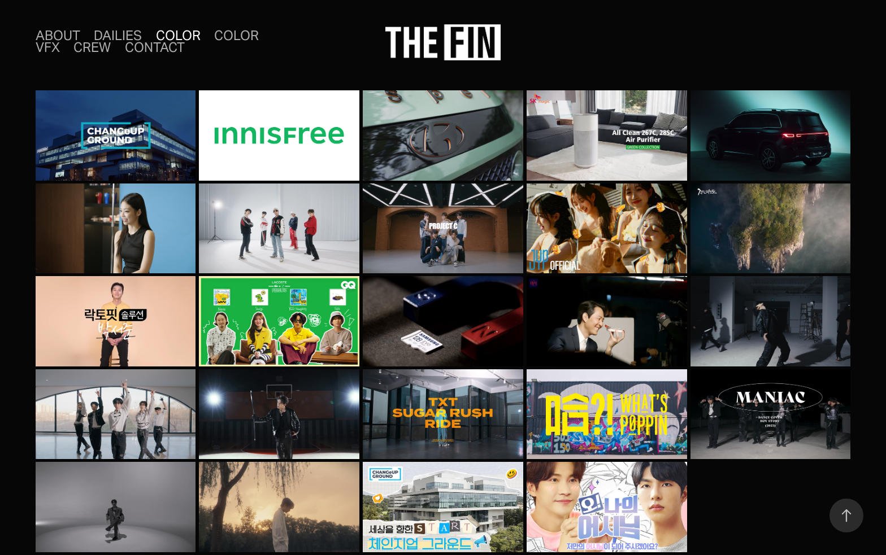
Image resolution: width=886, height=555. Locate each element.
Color (178, 35)
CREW (92, 47)
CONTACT (155, 47)
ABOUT (58, 35)
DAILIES (118, 35)
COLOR (236, 35)
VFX (48, 47)
